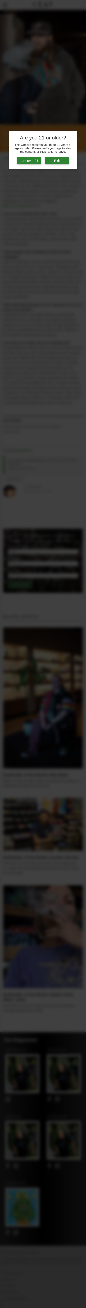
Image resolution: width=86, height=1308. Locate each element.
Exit (57, 161)
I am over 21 (29, 161)
